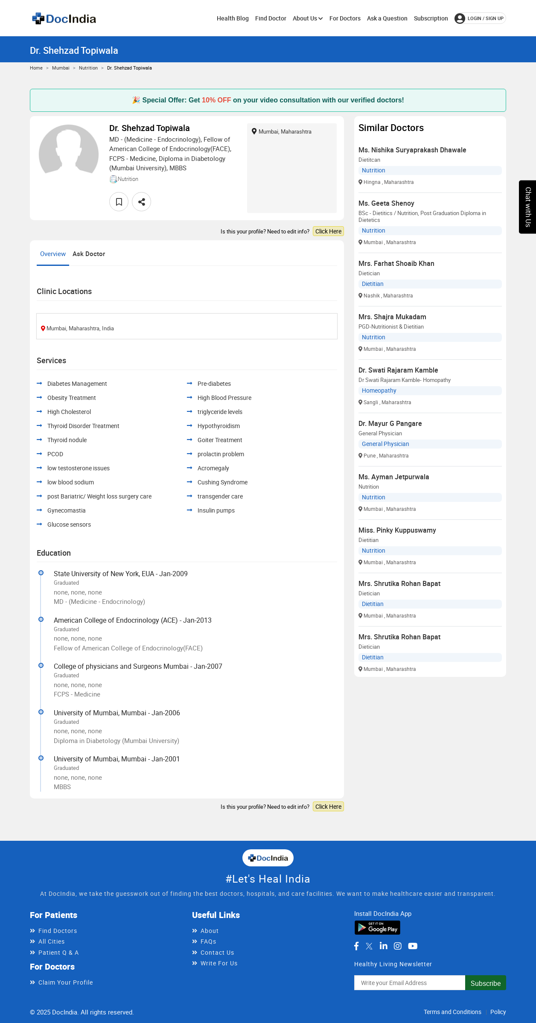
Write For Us (219, 963)
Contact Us (217, 952)
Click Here (328, 231)
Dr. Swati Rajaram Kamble (398, 370)
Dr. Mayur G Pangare (390, 423)
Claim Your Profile (65, 982)
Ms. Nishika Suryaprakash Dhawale (412, 149)
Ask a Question (387, 18)
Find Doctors (57, 931)
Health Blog (233, 18)
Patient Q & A (58, 952)
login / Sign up (479, 18)
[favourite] (118, 201)
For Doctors (345, 18)
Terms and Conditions (452, 1012)
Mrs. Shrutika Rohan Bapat (399, 583)
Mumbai (61, 67)
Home (36, 67)
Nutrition (88, 67)
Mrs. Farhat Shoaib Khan (396, 263)
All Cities (51, 941)
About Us (308, 18)
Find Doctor (270, 18)
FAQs (208, 941)
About (210, 931)
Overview (53, 253)
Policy (498, 1012)
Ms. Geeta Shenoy (386, 203)
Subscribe (486, 983)
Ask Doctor (89, 253)
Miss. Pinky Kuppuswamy (397, 530)
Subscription (431, 18)
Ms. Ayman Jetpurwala (393, 476)
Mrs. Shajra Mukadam (392, 316)
